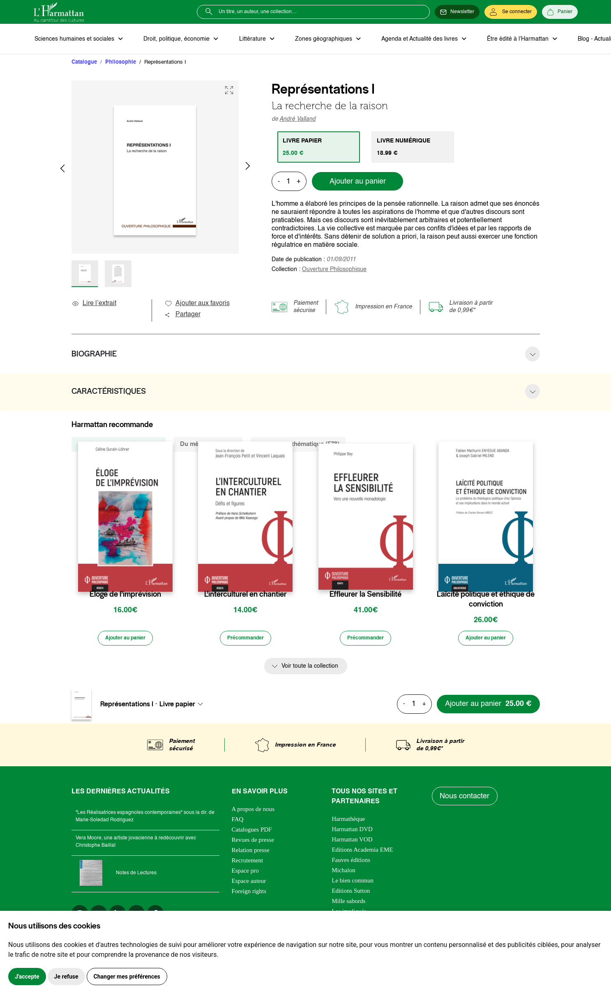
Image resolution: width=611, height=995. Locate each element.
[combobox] (183, 706)
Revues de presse (253, 842)
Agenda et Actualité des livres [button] (409, 39)
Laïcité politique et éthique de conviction (486, 600)
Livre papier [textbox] (177, 706)
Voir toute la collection (309, 668)
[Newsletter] (457, 11)
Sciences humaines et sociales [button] (74, 39)
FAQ (238, 821)
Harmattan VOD (352, 842)
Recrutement (247, 862)
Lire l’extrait (93, 304)
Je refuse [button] (66, 976)
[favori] (167, 579)
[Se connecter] (510, 11)
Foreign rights (249, 893)
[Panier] (560, 11)
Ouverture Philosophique (334, 270)
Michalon (343, 872)
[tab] (319, 148)
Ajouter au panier (358, 182)
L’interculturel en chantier (245, 595)
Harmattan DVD (352, 831)
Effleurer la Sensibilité (365, 595)
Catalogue (84, 63)
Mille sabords (348, 903)
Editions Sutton (351, 893)
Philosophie (120, 63)
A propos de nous (253, 811)
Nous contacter (465, 798)
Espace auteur (249, 883)
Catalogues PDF (252, 832)
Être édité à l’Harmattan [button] (505, 39)
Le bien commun (353, 883)
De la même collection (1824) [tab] (118, 445)
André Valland (297, 120)
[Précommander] (245, 640)
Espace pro (245, 873)
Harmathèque (348, 821)
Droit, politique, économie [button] (174, 39)
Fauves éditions (351, 862)
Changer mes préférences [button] (127, 976)
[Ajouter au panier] (125, 640)
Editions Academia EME (362, 852)
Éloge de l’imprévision (125, 595)
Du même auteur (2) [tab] (208, 445)
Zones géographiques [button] (315, 39)
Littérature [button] (247, 39)
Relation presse (251, 852)
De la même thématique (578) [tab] (298, 445)
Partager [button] (182, 316)
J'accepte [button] (27, 976)
